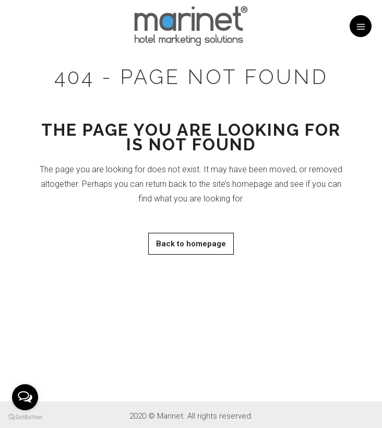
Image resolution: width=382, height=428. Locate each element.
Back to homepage (191, 243)
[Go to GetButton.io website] (25, 417)
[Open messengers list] (25, 397)
